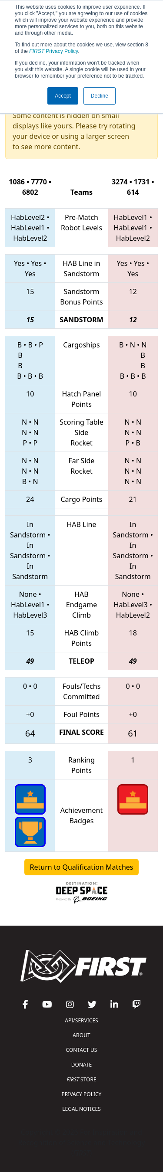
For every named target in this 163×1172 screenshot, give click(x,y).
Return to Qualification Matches (81, 867)
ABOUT (81, 1035)
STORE (81, 1079)
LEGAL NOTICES (81, 1109)
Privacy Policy (53, 51)
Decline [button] (99, 96)
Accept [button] (63, 96)
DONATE (81, 1064)
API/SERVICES (81, 1020)
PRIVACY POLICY (82, 1094)
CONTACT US (81, 1050)
